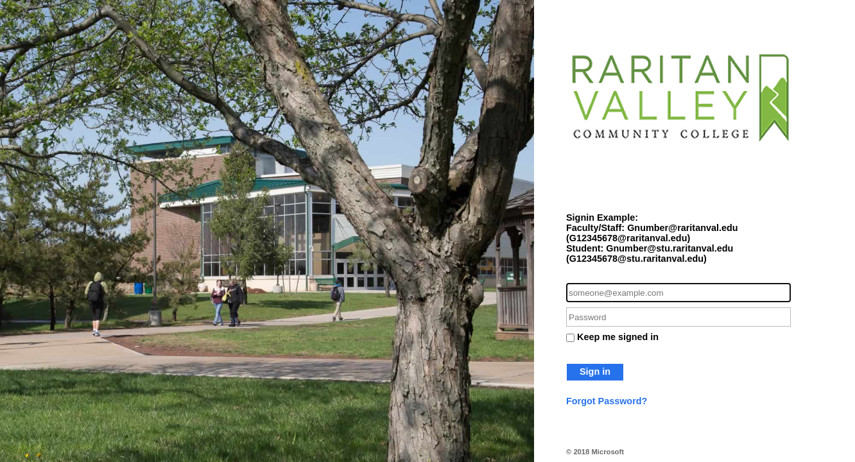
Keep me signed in (618, 337)
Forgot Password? (606, 401)
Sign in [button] (595, 371)
